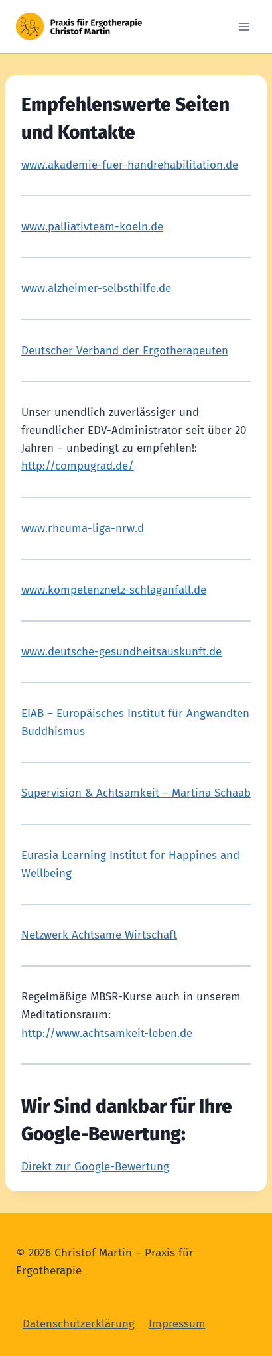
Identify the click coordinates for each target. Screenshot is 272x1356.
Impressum (177, 1324)
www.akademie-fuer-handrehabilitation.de (129, 165)
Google (51, 1134)
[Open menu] (244, 26)
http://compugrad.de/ (77, 466)
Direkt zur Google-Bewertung (95, 1167)
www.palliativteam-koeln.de (92, 227)
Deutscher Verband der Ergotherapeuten (124, 351)
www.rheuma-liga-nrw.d (82, 528)
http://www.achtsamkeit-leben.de (106, 1033)
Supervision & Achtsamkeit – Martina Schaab (136, 793)
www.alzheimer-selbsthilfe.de (96, 288)
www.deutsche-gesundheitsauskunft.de (121, 652)
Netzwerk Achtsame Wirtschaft (99, 935)
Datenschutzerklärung (79, 1324)
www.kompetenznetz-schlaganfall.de (113, 590)
